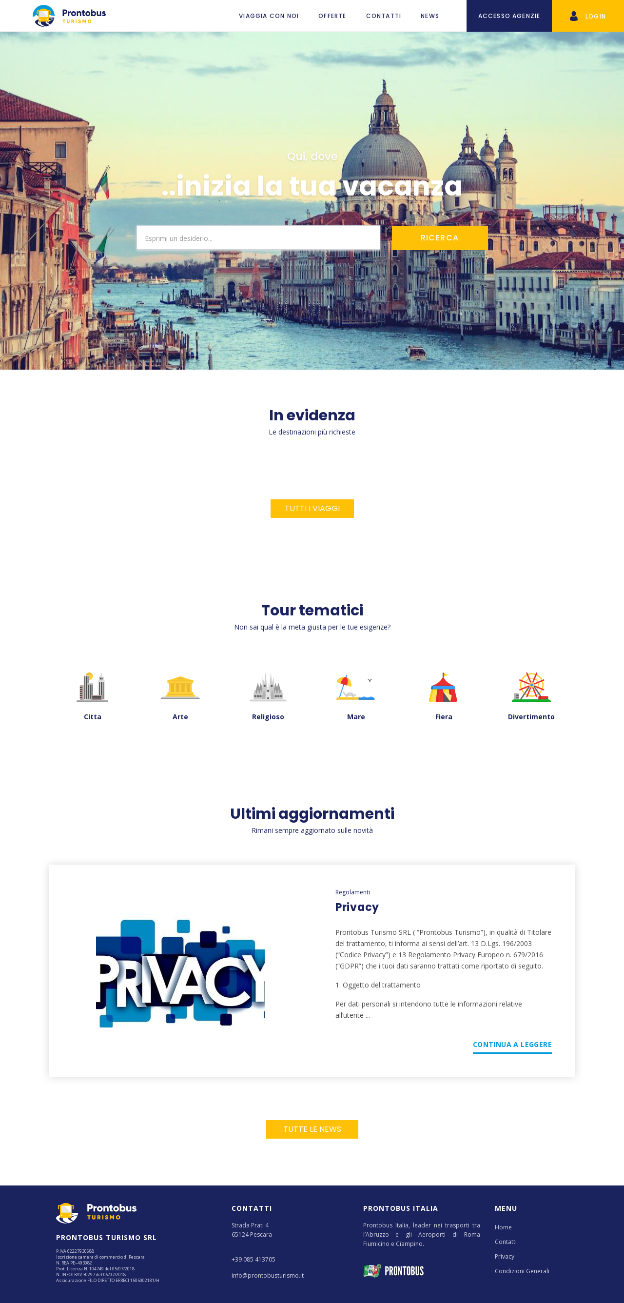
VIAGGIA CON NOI (269, 16)
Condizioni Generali (522, 1271)
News (430, 16)
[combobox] (258, 237)
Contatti (384, 16)
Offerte (332, 16)
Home (503, 1227)
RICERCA (440, 237)
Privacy (504, 1256)
